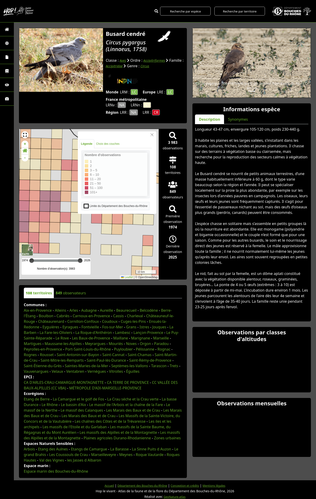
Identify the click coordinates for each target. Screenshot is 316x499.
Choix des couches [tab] (107, 143)
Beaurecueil (126, 310)
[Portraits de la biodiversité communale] (7, 57)
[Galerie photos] (7, 98)
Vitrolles (116, 371)
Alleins (60, 310)
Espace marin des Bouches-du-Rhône (56, 471)
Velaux (57, 371)
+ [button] (25, 144)
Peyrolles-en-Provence (43, 348)
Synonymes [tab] (238, 119)
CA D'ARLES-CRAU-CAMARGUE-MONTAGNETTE (64, 382)
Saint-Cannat (113, 354)
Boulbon (46, 315)
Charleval (135, 315)
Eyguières (51, 326)
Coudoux (110, 321)
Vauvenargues (36, 371)
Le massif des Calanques (82, 410)
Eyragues (70, 326)
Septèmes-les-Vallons (129, 365)
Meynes (126, 454)
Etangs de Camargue (89, 448)
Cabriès (63, 315)
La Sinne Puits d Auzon (151, 448)
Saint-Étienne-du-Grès (43, 365)
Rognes (30, 354)
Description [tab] (209, 119)
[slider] (80, 260)
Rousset (47, 354)
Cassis (118, 315)
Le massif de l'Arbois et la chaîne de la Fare (126, 404)
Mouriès (116, 343)
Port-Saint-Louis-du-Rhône (88, 348)
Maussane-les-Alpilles (63, 343)
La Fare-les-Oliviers (56, 332)
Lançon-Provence (148, 332)
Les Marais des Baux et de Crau (133, 410)
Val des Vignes (51, 459)
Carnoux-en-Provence (91, 315)
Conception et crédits (187, 485)
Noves (131, 343)
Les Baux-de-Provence (91, 337)
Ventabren (75, 371)
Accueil (102, 485)
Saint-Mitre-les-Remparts (62, 360)
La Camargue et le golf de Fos (78, 398)
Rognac (164, 348)
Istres (144, 326)
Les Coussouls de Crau (68, 454)
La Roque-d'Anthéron (93, 332)
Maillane (120, 337)
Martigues (32, 343)
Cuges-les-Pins (133, 321)
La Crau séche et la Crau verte (133, 398)
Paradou (161, 343)
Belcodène (149, 310)
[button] (24, 134)
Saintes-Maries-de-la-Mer (86, 365)
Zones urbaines (167, 437)
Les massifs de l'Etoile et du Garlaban (75, 426)
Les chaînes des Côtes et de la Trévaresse (110, 421)
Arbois (29, 448)
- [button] (25, 157)
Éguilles (133, 371)
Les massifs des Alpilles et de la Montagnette (118, 432)
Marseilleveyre (103, 454)
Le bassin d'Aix (73, 404)
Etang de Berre (37, 398)
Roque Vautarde (150, 454)
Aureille (106, 310)
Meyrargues (95, 343)
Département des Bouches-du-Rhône (139, 485)
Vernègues (96, 371)
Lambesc (123, 332)
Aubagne (89, 310)
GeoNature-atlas (174, 496)
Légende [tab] (86, 143)
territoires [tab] (39, 292)
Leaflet (127, 277)
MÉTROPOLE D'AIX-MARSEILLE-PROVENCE (105, 387)
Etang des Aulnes (53, 448)
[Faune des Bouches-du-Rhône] (7, 71)
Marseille (161, 337)
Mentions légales (220, 485)
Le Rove (62, 337)
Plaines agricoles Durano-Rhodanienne (117, 437)
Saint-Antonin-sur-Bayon (78, 354)
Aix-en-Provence (38, 310)
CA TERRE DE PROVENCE (128, 382)
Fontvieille (90, 326)
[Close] (152, 134)
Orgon (145, 343)
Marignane (140, 337)
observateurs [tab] (71, 292)
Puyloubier (123, 348)
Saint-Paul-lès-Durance (106, 360)
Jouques (159, 326)
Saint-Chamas (140, 354)
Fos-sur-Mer (112, 326)
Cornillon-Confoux (83, 321)
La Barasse (119, 448)
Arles (73, 310)
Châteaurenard (51, 321)
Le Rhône (50, 404)
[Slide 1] (251, 91)
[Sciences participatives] (7, 85)
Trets (174, 365)
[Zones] (7, 43)
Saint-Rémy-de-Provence (150, 360)
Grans (131, 326)
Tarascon (159, 365)
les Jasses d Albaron (84, 459)
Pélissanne (145, 348)
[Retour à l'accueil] (7, 29)
